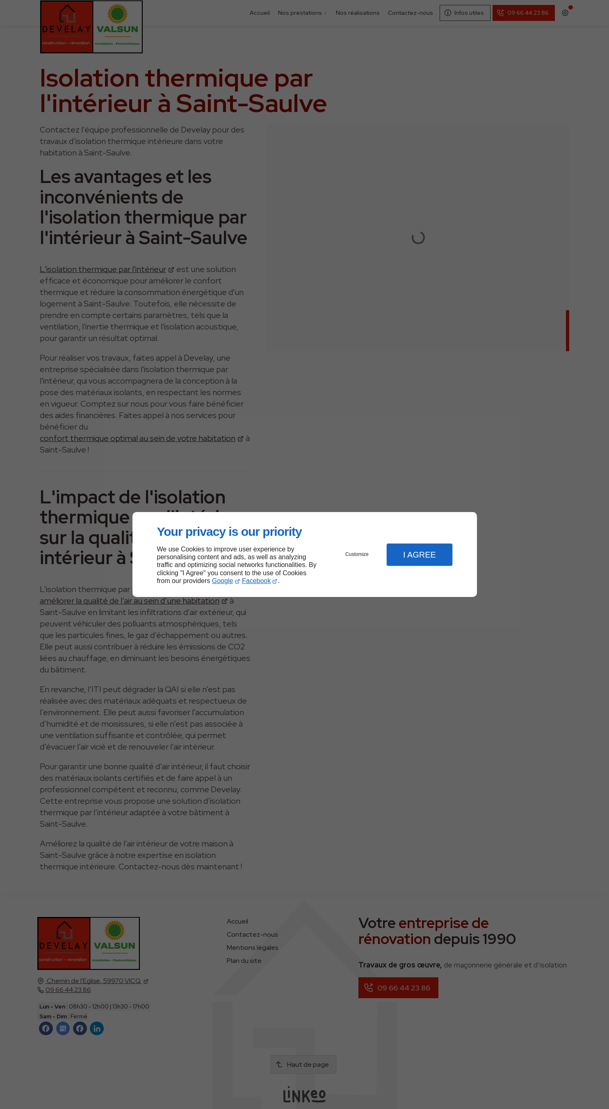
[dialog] (304, 554)
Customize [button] (357, 554)
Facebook (256, 580)
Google (222, 580)
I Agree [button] (419, 554)
